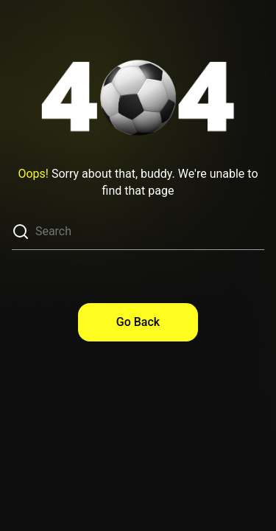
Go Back (138, 322)
